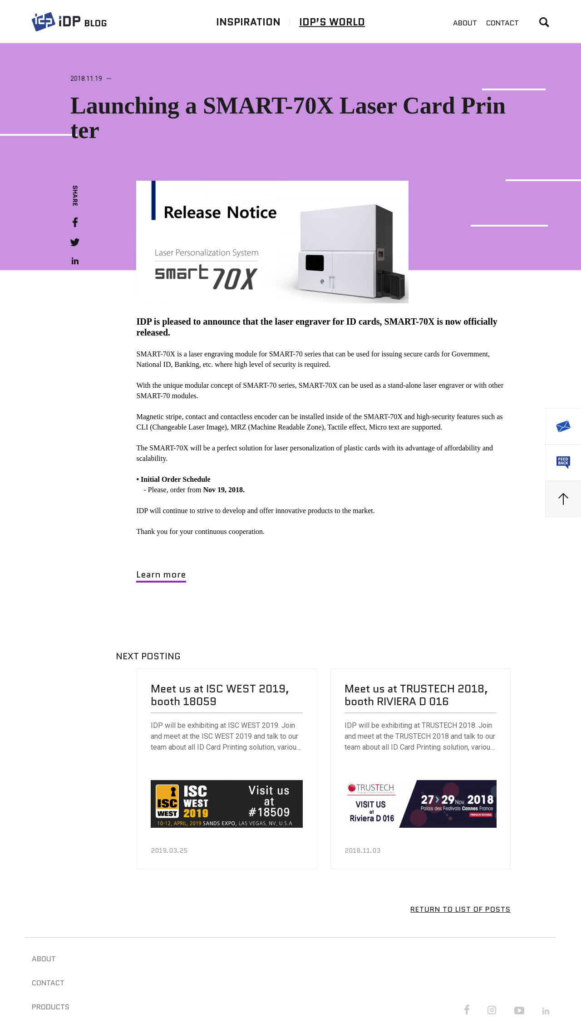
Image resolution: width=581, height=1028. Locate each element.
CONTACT (502, 23)
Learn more (161, 574)
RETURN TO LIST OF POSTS (460, 909)
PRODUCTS (50, 1007)
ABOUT (465, 23)
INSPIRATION (248, 22)
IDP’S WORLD (332, 22)
